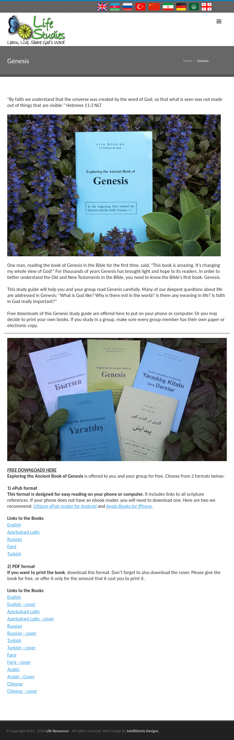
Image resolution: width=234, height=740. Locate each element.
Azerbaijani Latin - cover (30, 619)
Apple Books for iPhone (129, 506)
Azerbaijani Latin (23, 532)
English (14, 525)
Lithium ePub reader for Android (65, 506)
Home (187, 61)
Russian (14, 539)
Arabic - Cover (21, 676)
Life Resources (57, 731)
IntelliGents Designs (142, 731)
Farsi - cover (19, 662)
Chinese (15, 684)
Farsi (11, 546)
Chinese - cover (22, 691)
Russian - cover (21, 633)
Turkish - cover (21, 648)
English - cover (21, 604)
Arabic (13, 669)
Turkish (14, 554)
